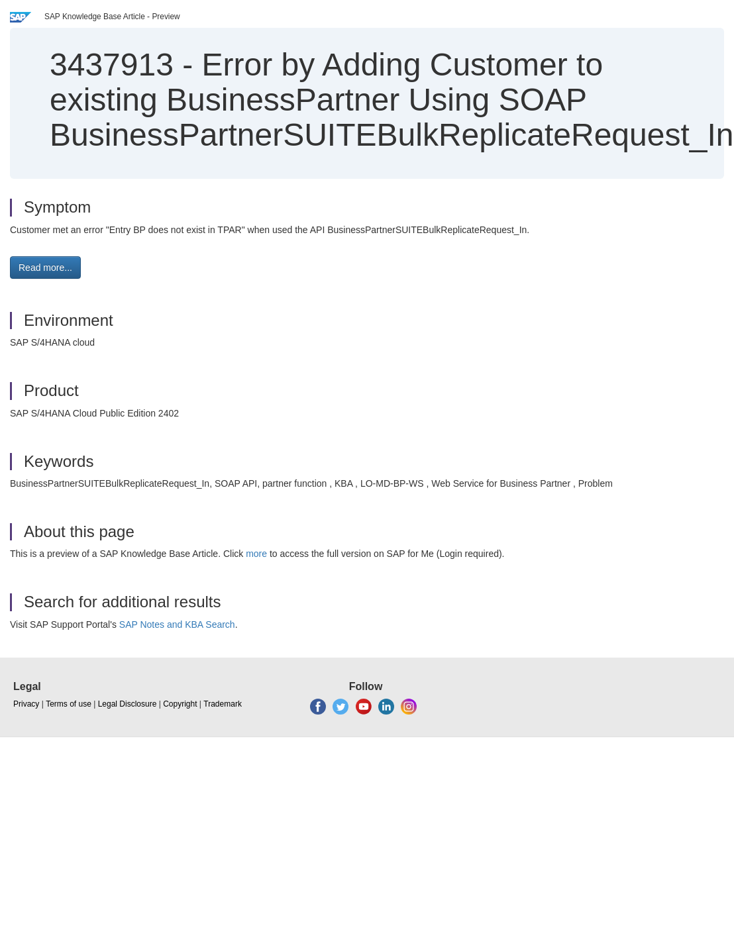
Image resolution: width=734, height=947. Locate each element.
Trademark (222, 704)
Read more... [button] (45, 267)
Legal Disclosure (127, 704)
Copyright (180, 704)
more (256, 553)
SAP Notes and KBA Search (177, 624)
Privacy (26, 704)
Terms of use (68, 704)
